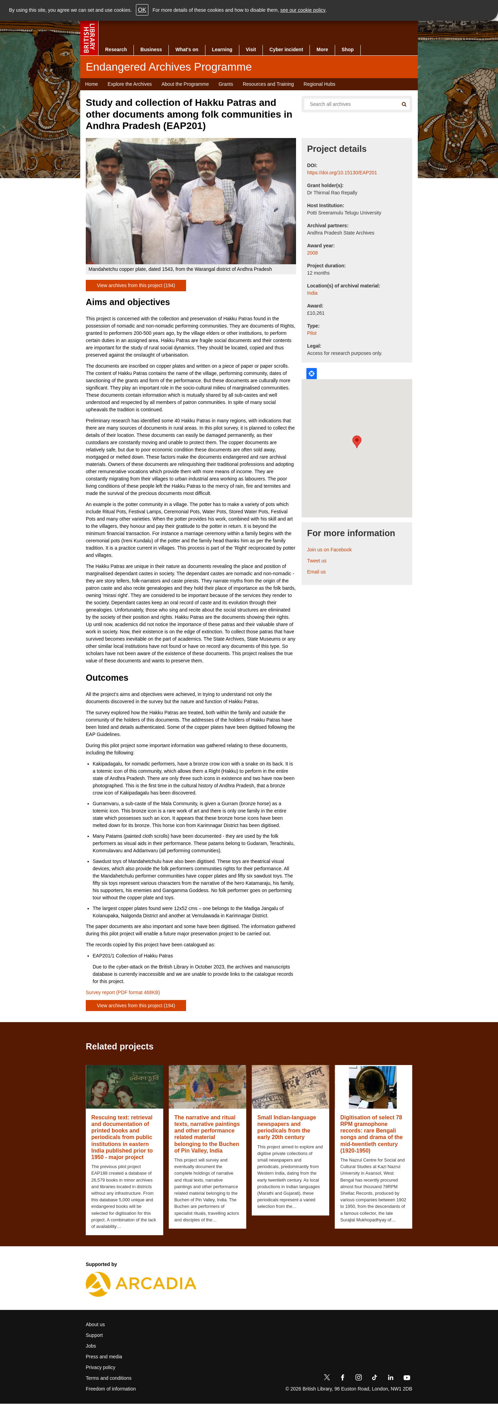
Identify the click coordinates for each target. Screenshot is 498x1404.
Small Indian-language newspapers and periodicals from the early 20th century (286, 1127)
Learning (222, 49)
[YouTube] (406, 1378)
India (312, 293)
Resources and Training (268, 84)
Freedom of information (111, 1389)
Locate (311, 373)
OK (142, 10)
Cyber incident (286, 49)
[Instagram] (358, 1378)
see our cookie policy (303, 10)
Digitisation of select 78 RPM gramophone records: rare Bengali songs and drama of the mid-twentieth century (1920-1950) (371, 1134)
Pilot (311, 333)
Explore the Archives (130, 84)
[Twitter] (327, 1378)
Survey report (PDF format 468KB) (123, 992)
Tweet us (316, 560)
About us (95, 1324)
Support (94, 1335)
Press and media (104, 1356)
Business (151, 49)
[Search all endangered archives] (348, 104)
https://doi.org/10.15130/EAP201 (342, 172)
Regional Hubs (319, 84)
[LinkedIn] (390, 1378)
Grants (226, 84)
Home (91, 84)
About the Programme (185, 84)
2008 (312, 253)
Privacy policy (101, 1367)
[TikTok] (374, 1378)
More (322, 49)
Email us (316, 572)
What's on (186, 49)
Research (116, 49)
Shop (348, 49)
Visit (251, 49)
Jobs (91, 1346)
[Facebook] (343, 1378)
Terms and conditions (108, 1378)
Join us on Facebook (329, 549)
